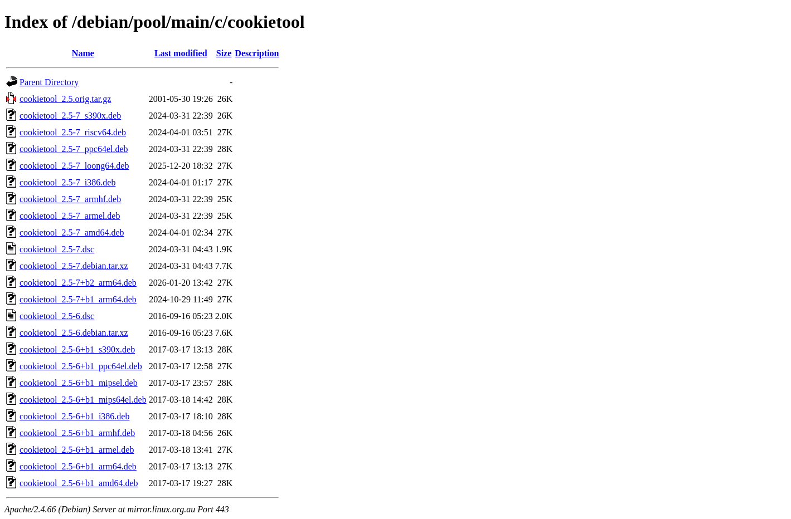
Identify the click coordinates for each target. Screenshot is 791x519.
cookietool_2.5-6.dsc (57, 316)
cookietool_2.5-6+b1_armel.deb (77, 449)
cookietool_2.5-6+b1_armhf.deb (77, 433)
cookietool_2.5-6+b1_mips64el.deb (83, 399)
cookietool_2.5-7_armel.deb (70, 216)
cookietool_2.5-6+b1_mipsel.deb (79, 383)
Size (224, 53)
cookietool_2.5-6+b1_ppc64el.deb (81, 366)
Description (257, 53)
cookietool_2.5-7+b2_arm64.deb (78, 282)
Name (83, 53)
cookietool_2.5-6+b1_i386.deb (74, 416)
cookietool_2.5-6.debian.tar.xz (74, 332)
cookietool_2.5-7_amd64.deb (72, 232)
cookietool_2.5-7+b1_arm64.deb (78, 299)
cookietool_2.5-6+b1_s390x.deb (77, 349)
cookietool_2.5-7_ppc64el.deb (74, 149)
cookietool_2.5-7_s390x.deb (70, 115)
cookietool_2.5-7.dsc (57, 249)
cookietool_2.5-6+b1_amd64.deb (79, 483)
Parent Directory (49, 82)
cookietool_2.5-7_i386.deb (67, 182)
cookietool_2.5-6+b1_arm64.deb (78, 466)
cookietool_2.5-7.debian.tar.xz (74, 266)
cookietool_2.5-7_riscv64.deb (73, 132)
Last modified (180, 53)
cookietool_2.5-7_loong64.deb (74, 165)
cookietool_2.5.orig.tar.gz (65, 99)
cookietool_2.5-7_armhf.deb (70, 199)
